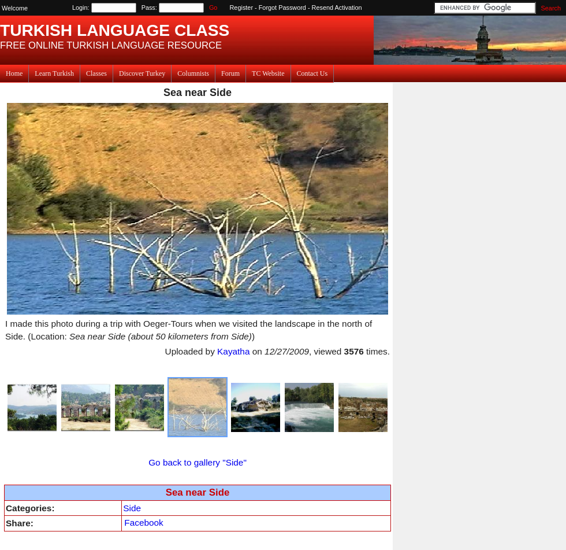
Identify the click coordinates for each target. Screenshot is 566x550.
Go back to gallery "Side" (197, 462)
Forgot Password (282, 7)
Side (132, 508)
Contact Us (312, 73)
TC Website (268, 73)
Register (242, 7)
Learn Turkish (54, 73)
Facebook (143, 522)
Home (14, 73)
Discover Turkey (142, 73)
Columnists (193, 73)
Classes (96, 73)
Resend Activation (337, 7)
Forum (230, 73)
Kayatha (233, 351)
